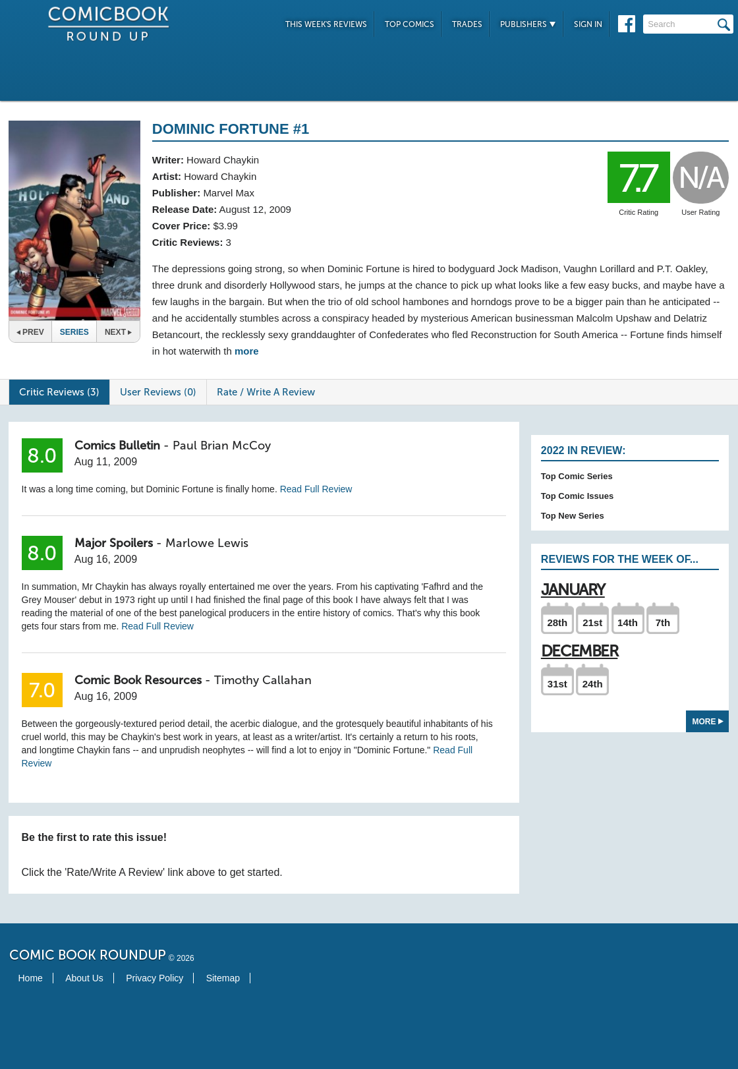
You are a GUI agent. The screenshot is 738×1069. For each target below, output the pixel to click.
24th (592, 683)
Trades (467, 24)
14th (627, 622)
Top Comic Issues (577, 496)
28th (557, 622)
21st (592, 622)
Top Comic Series (577, 476)
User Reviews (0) (158, 392)
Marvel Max (228, 192)
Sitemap (223, 978)
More (708, 721)
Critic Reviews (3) (59, 392)
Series (74, 332)
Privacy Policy (154, 978)
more (247, 351)
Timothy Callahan (263, 680)
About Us (84, 978)
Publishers (528, 24)
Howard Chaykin (222, 159)
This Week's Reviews (326, 24)
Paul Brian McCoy (222, 445)
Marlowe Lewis (206, 543)
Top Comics (409, 24)
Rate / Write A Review (266, 392)
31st (557, 683)
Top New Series (572, 516)
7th (663, 622)
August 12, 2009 (255, 209)
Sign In (588, 24)
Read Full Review (316, 489)
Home (30, 978)
